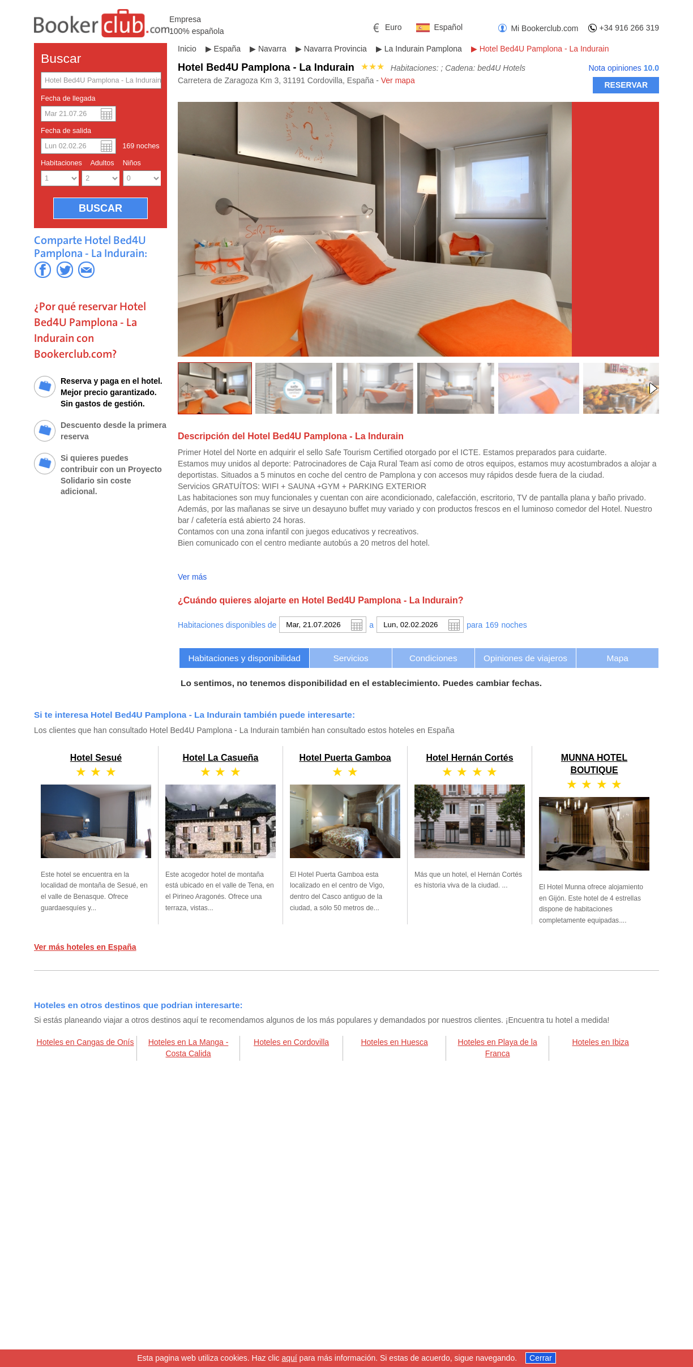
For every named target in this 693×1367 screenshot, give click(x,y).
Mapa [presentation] (617, 658)
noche (514, 624)
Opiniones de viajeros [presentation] (525, 658)
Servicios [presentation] (350, 658)
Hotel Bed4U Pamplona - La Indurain (544, 48)
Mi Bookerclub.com (544, 28)
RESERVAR (626, 84)
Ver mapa (398, 80)
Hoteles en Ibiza (600, 1042)
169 (491, 624)
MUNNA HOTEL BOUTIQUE (594, 834)
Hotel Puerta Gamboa (345, 757)
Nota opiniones (623, 67)
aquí (289, 1359)
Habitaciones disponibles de (227, 624)
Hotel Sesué (96, 757)
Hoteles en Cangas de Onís (85, 1042)
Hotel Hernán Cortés (469, 757)
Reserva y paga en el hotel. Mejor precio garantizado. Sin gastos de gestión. (111, 392)
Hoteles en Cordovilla (291, 1042)
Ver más (192, 576)
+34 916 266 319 (630, 27)
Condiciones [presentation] (433, 658)
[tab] (244, 658)
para (474, 624)
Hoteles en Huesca (394, 1042)
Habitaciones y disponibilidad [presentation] (244, 658)
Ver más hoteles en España (85, 947)
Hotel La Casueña (221, 757)
